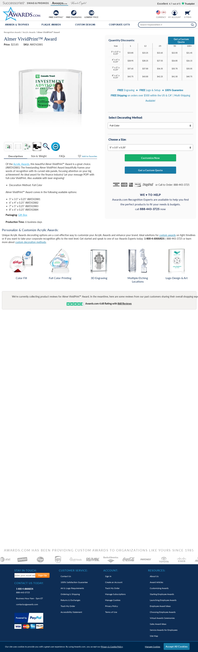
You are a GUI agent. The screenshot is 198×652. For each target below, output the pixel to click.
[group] (161, 12)
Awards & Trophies (17, 24)
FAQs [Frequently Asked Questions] (62, 156)
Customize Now (150, 157)
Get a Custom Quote (181, 40)
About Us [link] (154, 576)
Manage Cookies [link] (112, 600)
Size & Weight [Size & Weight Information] (39, 156)
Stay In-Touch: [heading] (25, 570)
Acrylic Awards (21, 164)
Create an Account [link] (113, 582)
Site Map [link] (154, 636)
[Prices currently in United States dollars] (158, 12)
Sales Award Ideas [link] (158, 624)
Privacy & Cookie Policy (112, 646)
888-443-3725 (24, 591)
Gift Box (22, 214)
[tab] (15, 156)
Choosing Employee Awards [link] (163, 612)
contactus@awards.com (27, 604)
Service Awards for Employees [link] (163, 630)
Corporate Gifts (119, 24)
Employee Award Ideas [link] (160, 606)
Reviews (125, 303)
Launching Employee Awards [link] (163, 600)
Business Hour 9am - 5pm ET (29, 598)
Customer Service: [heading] (73, 570)
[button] (14, 3)
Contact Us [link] (66, 576)
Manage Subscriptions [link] (115, 594)
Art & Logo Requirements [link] (72, 588)
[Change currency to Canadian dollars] (164, 12)
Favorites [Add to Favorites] (89, 156)
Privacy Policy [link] (111, 606)
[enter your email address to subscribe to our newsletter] (25, 575)
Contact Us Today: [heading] (29, 583)
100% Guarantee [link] (74, 582)
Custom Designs (85, 24)
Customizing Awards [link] (159, 588)
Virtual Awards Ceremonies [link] (162, 618)
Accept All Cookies (177, 646)
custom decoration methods (30, 242)
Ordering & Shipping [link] (70, 594)
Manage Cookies (152, 646)
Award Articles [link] (156, 582)
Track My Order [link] (68, 606)
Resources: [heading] (156, 570)
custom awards (167, 235)
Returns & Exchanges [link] (70, 600)
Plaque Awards (51, 24)
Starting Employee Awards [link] (162, 594)
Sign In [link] (108, 576)
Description (15, 156)
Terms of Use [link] (111, 612)
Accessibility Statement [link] (71, 612)
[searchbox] (167, 25)
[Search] (192, 25)
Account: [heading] (110, 570)
